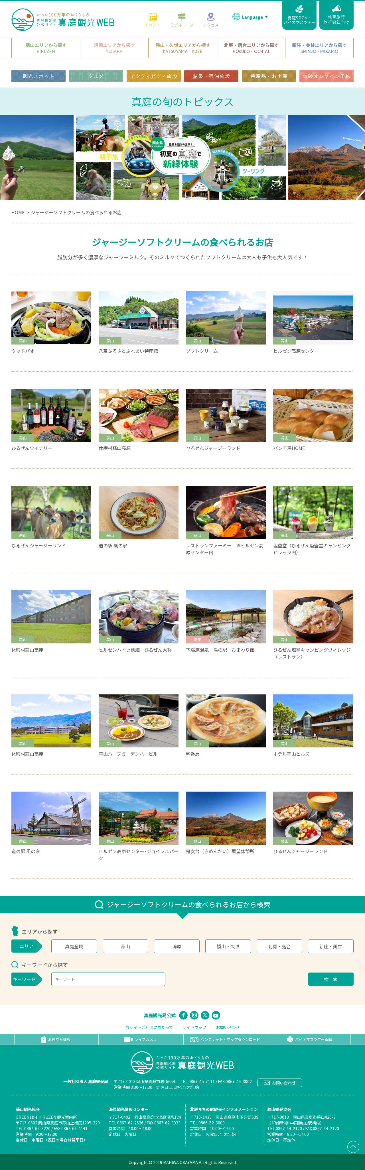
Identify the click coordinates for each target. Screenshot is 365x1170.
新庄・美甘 (330, 946)
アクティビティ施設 (153, 76)
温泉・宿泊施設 (211, 76)
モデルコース (182, 20)
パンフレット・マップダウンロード (225, 1039)
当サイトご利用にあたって (149, 1027)
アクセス (211, 20)
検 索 (331, 979)
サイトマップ (194, 1027)
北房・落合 (279, 946)
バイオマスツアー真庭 (309, 1039)
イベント (153, 20)
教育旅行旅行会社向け (336, 15)
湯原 (176, 946)
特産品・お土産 (269, 76)
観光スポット (39, 76)
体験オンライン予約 (327, 76)
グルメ (96, 76)
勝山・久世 (228, 946)
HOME (18, 212)
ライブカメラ (140, 1039)
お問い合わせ (228, 1027)
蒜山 (125, 946)
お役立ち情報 (55, 1039)
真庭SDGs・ (299, 15)
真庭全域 (74, 946)
